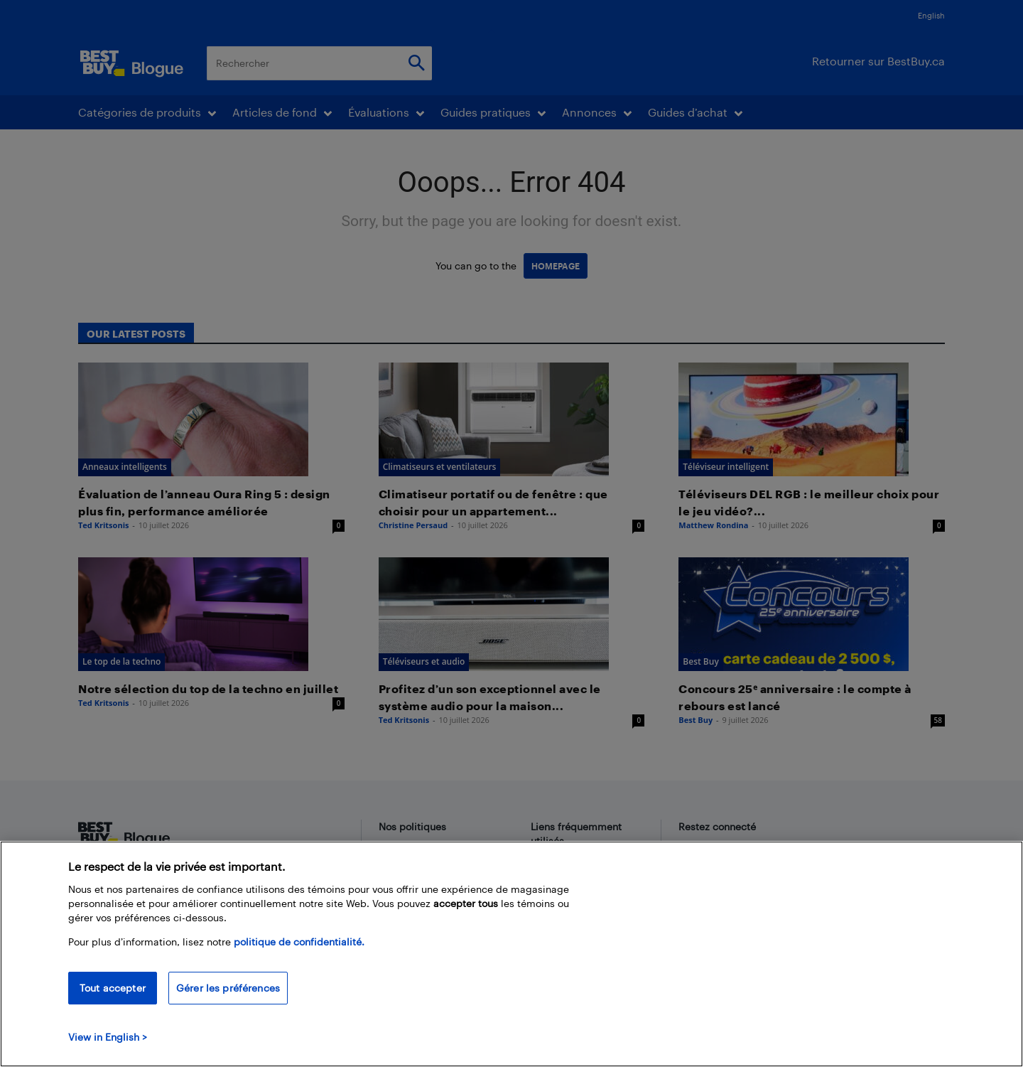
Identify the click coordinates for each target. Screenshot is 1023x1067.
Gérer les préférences (228, 1000)
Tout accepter (113, 1000)
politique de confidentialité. (299, 954)
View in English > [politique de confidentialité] (107, 1050)
